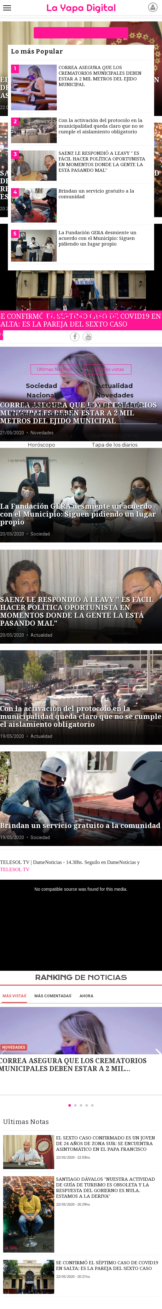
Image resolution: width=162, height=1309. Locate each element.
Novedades (114, 395)
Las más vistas (108, 369)
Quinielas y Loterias (114, 435)
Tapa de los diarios (114, 445)
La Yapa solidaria (114, 404)
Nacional (41, 395)
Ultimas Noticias (54, 369)
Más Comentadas (52, 996)
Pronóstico (41, 435)
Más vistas (14, 996)
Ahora (86, 996)
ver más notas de (81, 32)
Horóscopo (41, 445)
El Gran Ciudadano (41, 414)
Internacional (41, 404)
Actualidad (114, 386)
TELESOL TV (15, 869)
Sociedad (41, 386)
